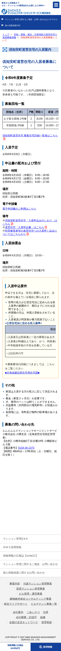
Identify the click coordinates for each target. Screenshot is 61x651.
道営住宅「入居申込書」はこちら (24, 227)
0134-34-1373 (26, 447)
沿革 (45, 612)
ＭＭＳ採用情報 (12, 547)
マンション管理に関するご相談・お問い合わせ (30, 564)
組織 (42, 617)
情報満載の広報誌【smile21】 (20, 555)
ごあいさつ (33, 612)
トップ (5, 34)
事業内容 (14, 583)
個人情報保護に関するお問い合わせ (24, 572)
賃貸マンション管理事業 (30, 588)
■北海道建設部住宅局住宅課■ (22, 372)
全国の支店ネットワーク (23, 622)
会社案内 (18, 612)
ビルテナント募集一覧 (44, 603)
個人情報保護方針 (12, 25)
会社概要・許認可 (26, 617)
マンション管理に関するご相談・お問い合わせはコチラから (31, 19)
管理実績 (46, 622)
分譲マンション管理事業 (37, 583)
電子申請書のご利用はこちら (19, 208)
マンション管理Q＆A (15, 538)
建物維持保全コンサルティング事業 (30, 598)
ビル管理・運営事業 (30, 593)
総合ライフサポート (15, 603)
